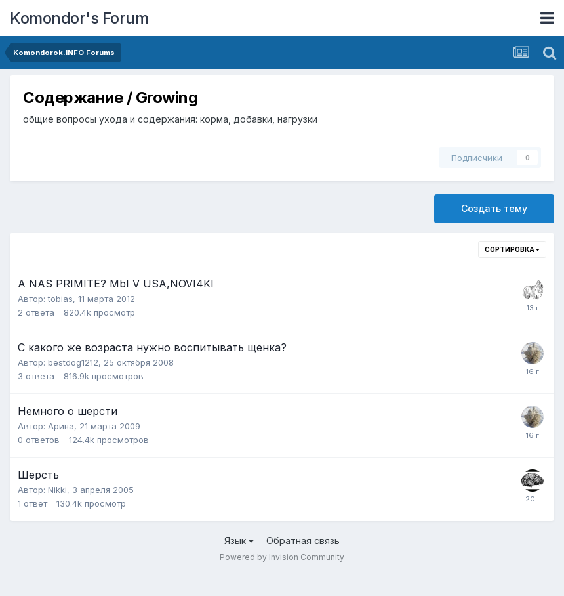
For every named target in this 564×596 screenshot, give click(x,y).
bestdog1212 (73, 362)
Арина (61, 426)
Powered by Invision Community (282, 557)
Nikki (57, 489)
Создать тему (494, 208)
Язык (239, 540)
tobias (60, 298)
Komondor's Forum (79, 18)
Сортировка (512, 249)
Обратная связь (303, 540)
